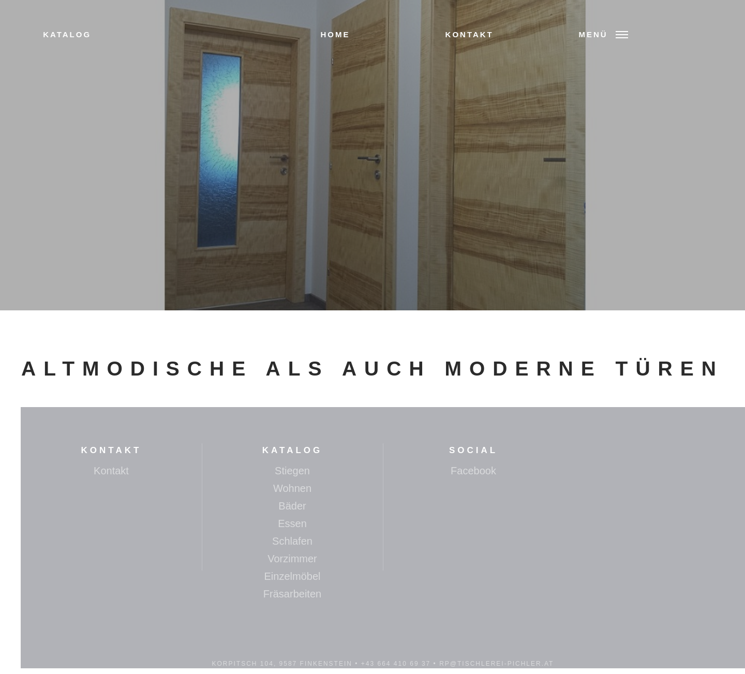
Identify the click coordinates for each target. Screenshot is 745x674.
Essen (292, 523)
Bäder (292, 506)
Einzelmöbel (292, 576)
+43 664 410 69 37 (395, 663)
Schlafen (292, 541)
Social (473, 450)
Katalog (67, 34)
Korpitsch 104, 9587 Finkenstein (282, 663)
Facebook (473, 470)
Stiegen (292, 470)
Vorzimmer (292, 558)
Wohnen (292, 488)
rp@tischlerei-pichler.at (496, 663)
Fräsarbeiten (292, 594)
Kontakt (469, 34)
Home (335, 34)
